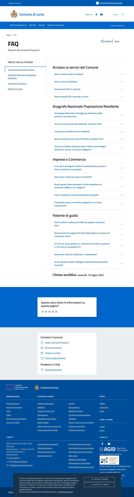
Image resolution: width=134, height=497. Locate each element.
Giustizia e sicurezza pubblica (79, 415)
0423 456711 (14, 458)
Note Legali (73, 455)
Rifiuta (99, 479)
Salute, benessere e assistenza (49, 426)
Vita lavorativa (74, 407)
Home (8, 35)
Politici (8, 415)
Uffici (8, 411)
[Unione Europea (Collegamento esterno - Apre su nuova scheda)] (17, 387)
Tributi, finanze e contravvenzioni (81, 422)
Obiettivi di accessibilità (77, 459)
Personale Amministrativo (16, 418)
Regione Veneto (15, 3)
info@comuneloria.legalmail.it (21, 465)
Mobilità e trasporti (76, 411)
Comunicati (104, 407)
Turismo (72, 403)
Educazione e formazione (46, 418)
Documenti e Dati (12, 422)
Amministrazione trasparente (80, 444)
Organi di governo (13, 403)
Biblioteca (41, 407)
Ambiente (72, 418)
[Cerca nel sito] (122, 14)
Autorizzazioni (42, 415)
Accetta (99, 485)
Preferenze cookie (66, 491)
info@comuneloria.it (19, 461)
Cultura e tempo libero (77, 426)
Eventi (102, 430)
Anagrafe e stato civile (45, 411)
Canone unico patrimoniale (47, 430)
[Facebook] (95, 14)
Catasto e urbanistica (45, 403)
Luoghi (102, 426)
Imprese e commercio (77, 430)
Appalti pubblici (43, 422)
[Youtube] (100, 14)
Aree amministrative (14, 407)
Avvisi (102, 411)
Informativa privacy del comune (80, 451)
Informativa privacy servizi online (81, 448)
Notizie (102, 403)
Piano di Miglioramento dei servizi (81, 467)
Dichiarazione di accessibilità (79, 463)
